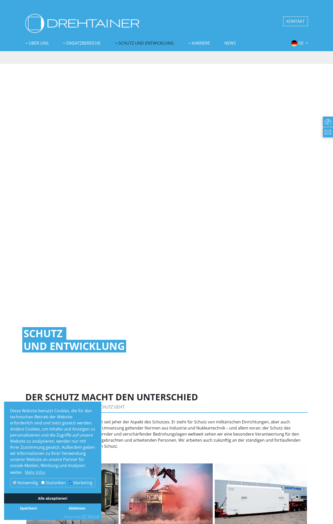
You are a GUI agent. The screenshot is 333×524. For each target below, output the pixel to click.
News (230, 43)
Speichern (28, 508)
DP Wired (90, 516)
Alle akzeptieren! (52, 498)
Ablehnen (77, 508)
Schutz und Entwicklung (145, 43)
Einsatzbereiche (83, 43)
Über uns (38, 43)
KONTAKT (295, 21)
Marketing (80, 482)
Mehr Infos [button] (35, 472)
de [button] (298, 43)
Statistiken (53, 482)
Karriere (200, 43)
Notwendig (25, 482)
